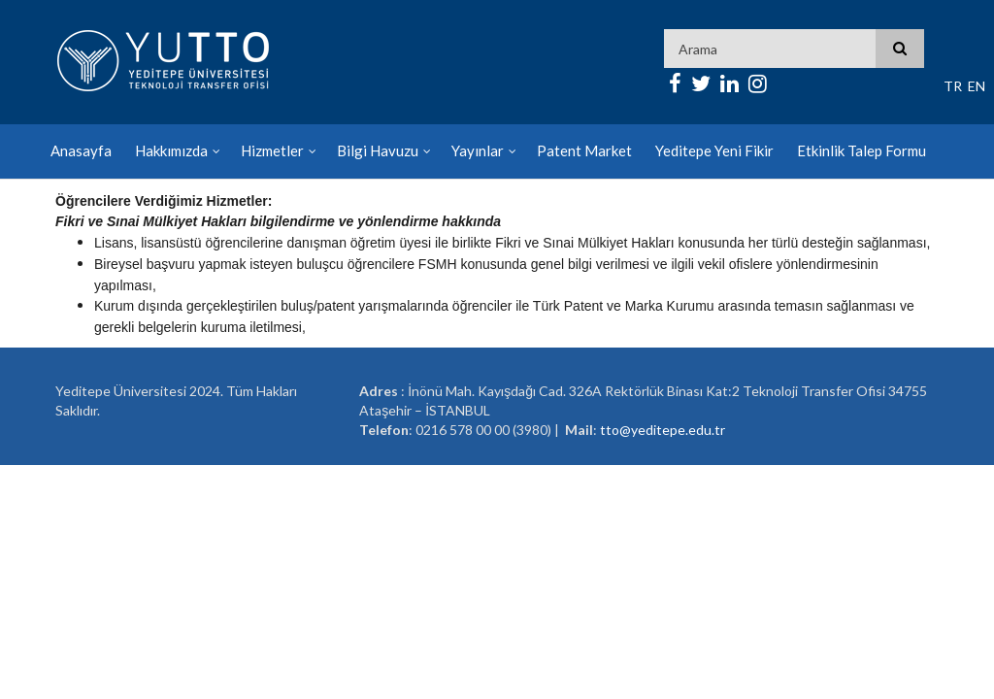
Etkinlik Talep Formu (861, 150)
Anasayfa (81, 150)
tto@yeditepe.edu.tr (662, 429)
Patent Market (584, 150)
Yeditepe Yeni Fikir (714, 150)
